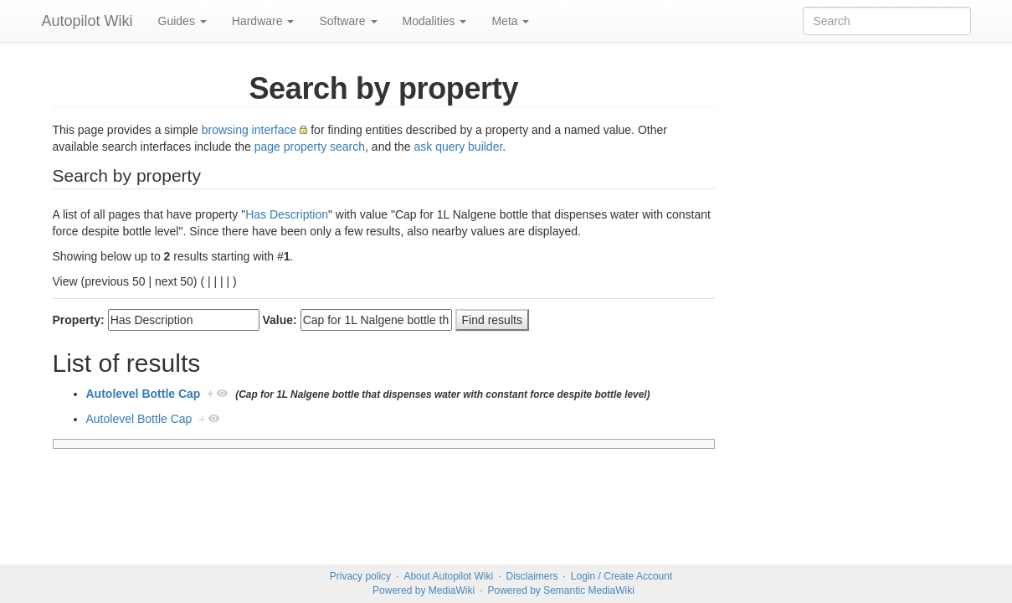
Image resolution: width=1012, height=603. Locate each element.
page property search (309, 146)
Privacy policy (360, 576)
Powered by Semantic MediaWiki (560, 590)
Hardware (263, 21)
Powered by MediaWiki (423, 590)
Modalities (435, 21)
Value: (280, 320)
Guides (182, 21)
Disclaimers (532, 576)
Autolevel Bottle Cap (143, 393)
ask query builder (458, 146)
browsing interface (249, 130)
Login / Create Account (621, 576)
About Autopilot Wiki (448, 576)
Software (348, 21)
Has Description (286, 214)
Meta (510, 21)
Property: (79, 320)
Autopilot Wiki (87, 21)
